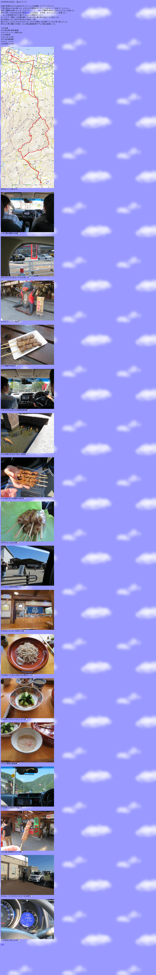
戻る (2, 944)
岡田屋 (27, 13)
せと (52, 8)
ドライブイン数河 (35, 10)
